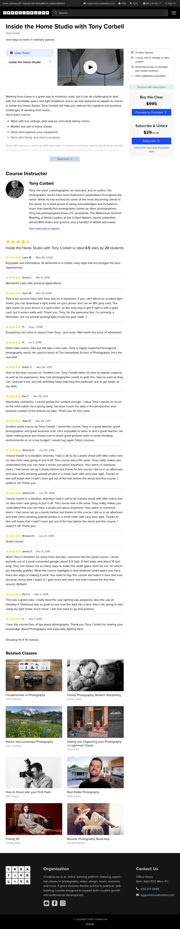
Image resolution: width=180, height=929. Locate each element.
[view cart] (134, 3)
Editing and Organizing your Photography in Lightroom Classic (94, 743)
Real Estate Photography (83, 792)
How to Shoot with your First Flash (28, 792)
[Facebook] (55, 903)
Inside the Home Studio (25, 62)
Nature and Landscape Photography (29, 741)
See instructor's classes (44, 228)
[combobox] (110, 13)
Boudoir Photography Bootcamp (88, 839)
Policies (90, 924)
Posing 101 (12, 839)
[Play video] (90, 67)
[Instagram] (63, 903)
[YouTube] (46, 903)
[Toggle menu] (174, 13)
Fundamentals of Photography (25, 695)
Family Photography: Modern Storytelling (94, 695)
